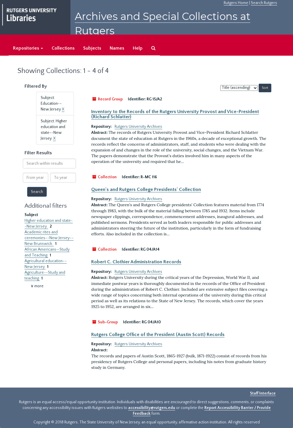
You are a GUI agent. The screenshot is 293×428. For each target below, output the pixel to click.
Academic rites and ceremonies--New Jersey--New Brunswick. (49, 238)
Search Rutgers (264, 3)
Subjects (92, 48)
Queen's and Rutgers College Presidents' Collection (146, 189)
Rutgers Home (236, 3)
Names (117, 48)
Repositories (28, 48)
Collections (63, 48)
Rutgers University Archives (138, 126)
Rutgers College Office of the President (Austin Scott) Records (158, 334)
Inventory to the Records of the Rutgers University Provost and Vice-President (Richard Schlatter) (175, 114)
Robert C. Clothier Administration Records (136, 261)
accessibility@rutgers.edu (151, 408)
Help (138, 48)
